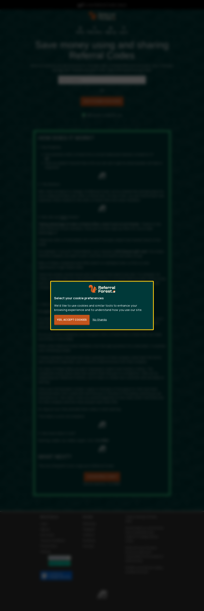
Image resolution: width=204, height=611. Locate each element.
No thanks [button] (100, 319)
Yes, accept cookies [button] (72, 319)
